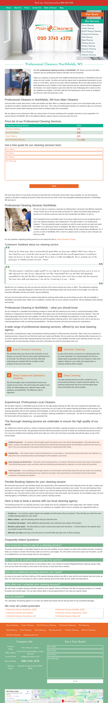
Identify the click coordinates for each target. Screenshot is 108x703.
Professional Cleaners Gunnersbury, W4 (21, 616)
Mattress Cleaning (89, 55)
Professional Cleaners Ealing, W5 (67, 616)
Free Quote (92, 14)
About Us (17, 8)
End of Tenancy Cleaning (27, 349)
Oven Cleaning (87, 52)
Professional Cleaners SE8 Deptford (19, 613)
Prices (26, 8)
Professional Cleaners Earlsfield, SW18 (70, 609)
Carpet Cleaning (88, 28)
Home (8, 8)
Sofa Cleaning (87, 37)
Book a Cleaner (50, 8)
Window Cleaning (88, 46)
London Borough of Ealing (65, 239)
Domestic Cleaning (89, 49)
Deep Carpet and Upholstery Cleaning (29, 377)
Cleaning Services (88, 43)
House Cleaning (88, 25)
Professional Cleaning (90, 34)
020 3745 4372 (67, 3)
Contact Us (36, 8)
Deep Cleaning (87, 40)
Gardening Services (31, 635)
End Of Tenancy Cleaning (91, 31)
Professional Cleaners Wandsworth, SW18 (71, 613)
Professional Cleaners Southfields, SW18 (21, 609)
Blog (61, 8)
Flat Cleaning (84, 625)
